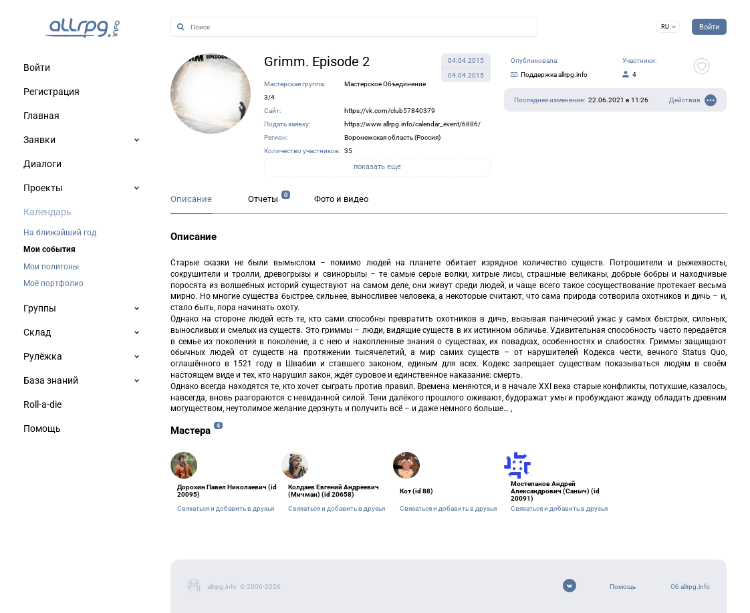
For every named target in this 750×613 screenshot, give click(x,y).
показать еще (377, 166)
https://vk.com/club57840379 (389, 110)
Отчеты (263, 199)
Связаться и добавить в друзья (225, 508)
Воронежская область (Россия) (392, 137)
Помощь (623, 586)
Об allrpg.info (690, 586)
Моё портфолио (53, 283)
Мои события (49, 249)
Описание (191, 199)
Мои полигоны (51, 266)
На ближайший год (59, 232)
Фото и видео (341, 199)
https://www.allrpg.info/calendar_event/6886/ (412, 124)
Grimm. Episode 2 (317, 61)
